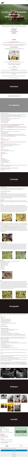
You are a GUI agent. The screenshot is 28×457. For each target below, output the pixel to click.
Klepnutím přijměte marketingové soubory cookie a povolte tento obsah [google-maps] (21, 431)
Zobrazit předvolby (14, 454)
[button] (12, 378)
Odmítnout (14, 452)
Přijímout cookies (14, 450)
